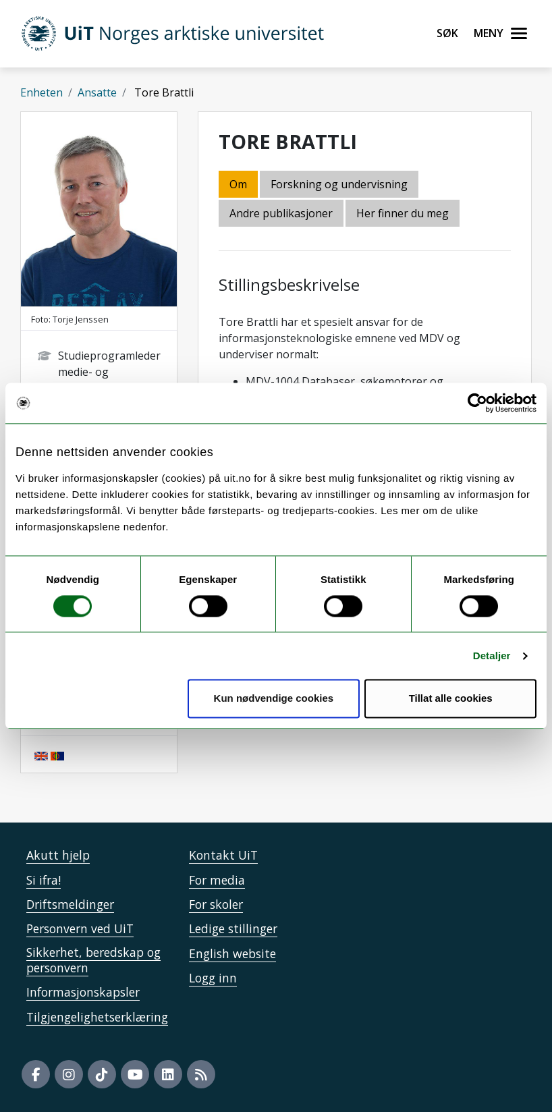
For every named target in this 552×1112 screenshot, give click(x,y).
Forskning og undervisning (339, 184)
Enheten (41, 92)
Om (238, 184)
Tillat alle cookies (451, 698)
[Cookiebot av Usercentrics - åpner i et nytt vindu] (477, 403)
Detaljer (492, 655)
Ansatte (97, 92)
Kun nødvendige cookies (274, 698)
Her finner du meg (402, 213)
